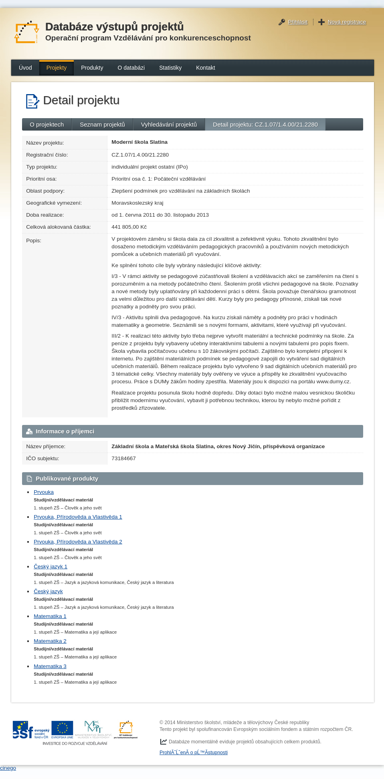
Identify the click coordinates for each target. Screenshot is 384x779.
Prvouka (44, 492)
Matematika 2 (50, 641)
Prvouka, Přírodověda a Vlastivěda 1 (78, 517)
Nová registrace (347, 22)
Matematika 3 (50, 666)
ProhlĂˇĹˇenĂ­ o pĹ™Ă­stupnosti (194, 752)
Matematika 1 (50, 616)
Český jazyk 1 (50, 567)
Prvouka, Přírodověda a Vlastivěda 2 (78, 542)
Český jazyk (48, 591)
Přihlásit (297, 22)
